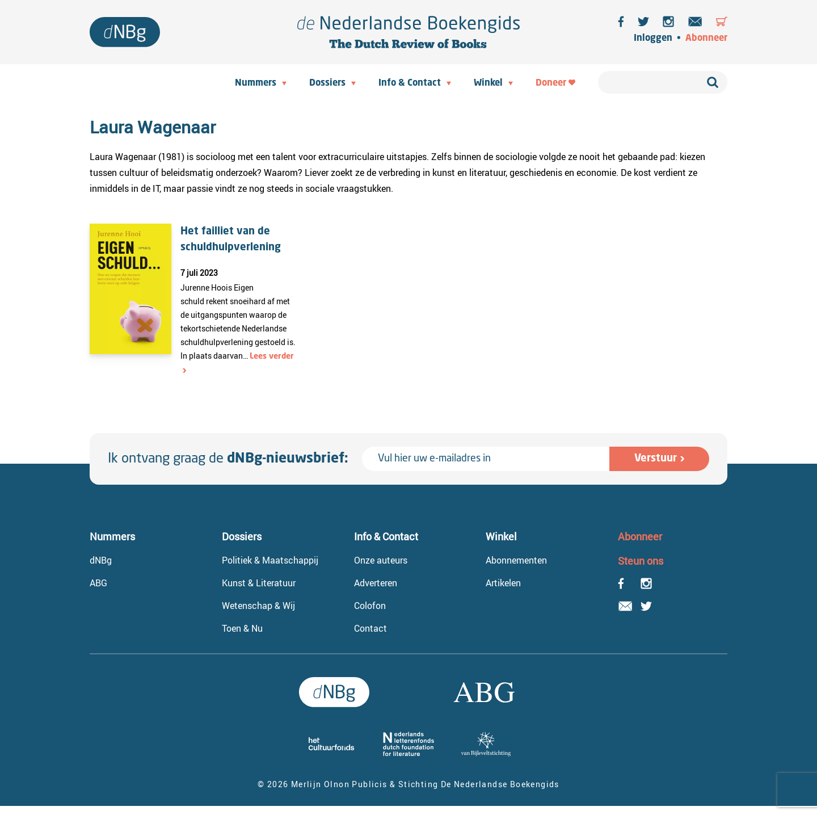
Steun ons (640, 561)
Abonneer (706, 38)
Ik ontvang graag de (228, 459)
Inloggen (653, 38)
